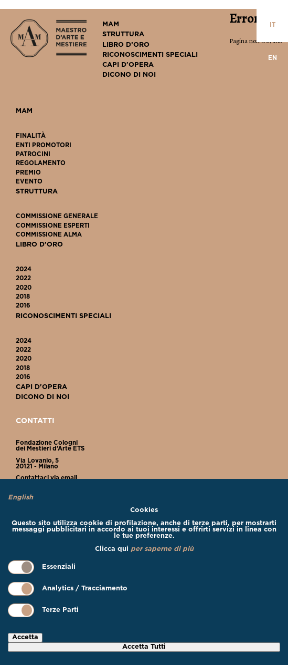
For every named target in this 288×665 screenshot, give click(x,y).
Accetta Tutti (144, 647)
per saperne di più (162, 549)
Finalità (31, 136)
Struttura (123, 34)
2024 (23, 269)
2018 (23, 297)
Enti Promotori (43, 145)
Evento (29, 182)
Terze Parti (43, 610)
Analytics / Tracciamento (67, 589)
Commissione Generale (57, 216)
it (272, 25)
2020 (23, 288)
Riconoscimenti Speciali (150, 55)
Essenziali (42, 567)
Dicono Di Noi (129, 75)
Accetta (25, 637)
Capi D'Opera (128, 65)
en (272, 58)
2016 (23, 306)
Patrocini (33, 154)
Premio (28, 173)
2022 (23, 278)
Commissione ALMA (49, 235)
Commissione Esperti (53, 226)
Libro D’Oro (126, 45)
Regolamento (41, 163)
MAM (110, 24)
